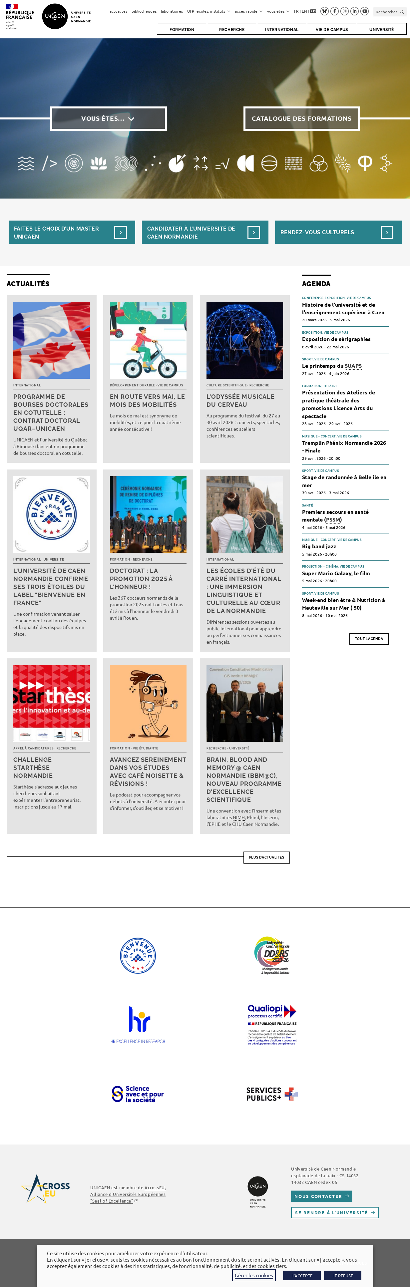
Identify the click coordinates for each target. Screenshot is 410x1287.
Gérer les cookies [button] (254, 1275)
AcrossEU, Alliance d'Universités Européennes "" (128, 1194)
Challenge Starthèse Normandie (33, 767)
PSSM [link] (333, 519)
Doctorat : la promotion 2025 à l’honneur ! (141, 578)
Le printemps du (332, 366)
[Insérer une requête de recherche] (390, 11)
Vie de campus (170, 385)
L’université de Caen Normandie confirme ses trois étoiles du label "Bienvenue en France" (50, 586)
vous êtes (278, 11)
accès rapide (249, 11)
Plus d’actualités (266, 857)
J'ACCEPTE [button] (301, 1275)
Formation (120, 559)
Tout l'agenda (369, 639)
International (27, 385)
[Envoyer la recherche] (402, 11)
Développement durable (132, 385)
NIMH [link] (239, 817)
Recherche (259, 385)
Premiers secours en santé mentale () (335, 516)
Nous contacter (318, 1196)
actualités (118, 11)
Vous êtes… (103, 118)
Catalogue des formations (302, 118)
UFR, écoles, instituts (208, 11)
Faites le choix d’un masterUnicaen (56, 233)
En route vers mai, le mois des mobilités (147, 400)
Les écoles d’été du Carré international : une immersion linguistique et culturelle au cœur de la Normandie (243, 590)
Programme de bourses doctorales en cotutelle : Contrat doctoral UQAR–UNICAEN (51, 412)
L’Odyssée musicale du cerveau (240, 400)
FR (296, 11)
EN (304, 11)
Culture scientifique (226, 385)
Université (54, 559)
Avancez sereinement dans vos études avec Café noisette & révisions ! (148, 771)
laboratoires (172, 11)
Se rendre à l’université (331, 1212)
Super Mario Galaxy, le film (336, 573)
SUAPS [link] (353, 365)
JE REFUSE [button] (342, 1275)
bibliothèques (144, 11)
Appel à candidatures (33, 748)
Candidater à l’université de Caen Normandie (191, 233)
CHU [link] (237, 824)
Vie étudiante (145, 748)
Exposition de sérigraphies (336, 338)
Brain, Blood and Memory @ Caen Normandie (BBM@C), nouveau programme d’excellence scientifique (244, 779)
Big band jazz (319, 546)
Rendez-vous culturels (317, 232)
